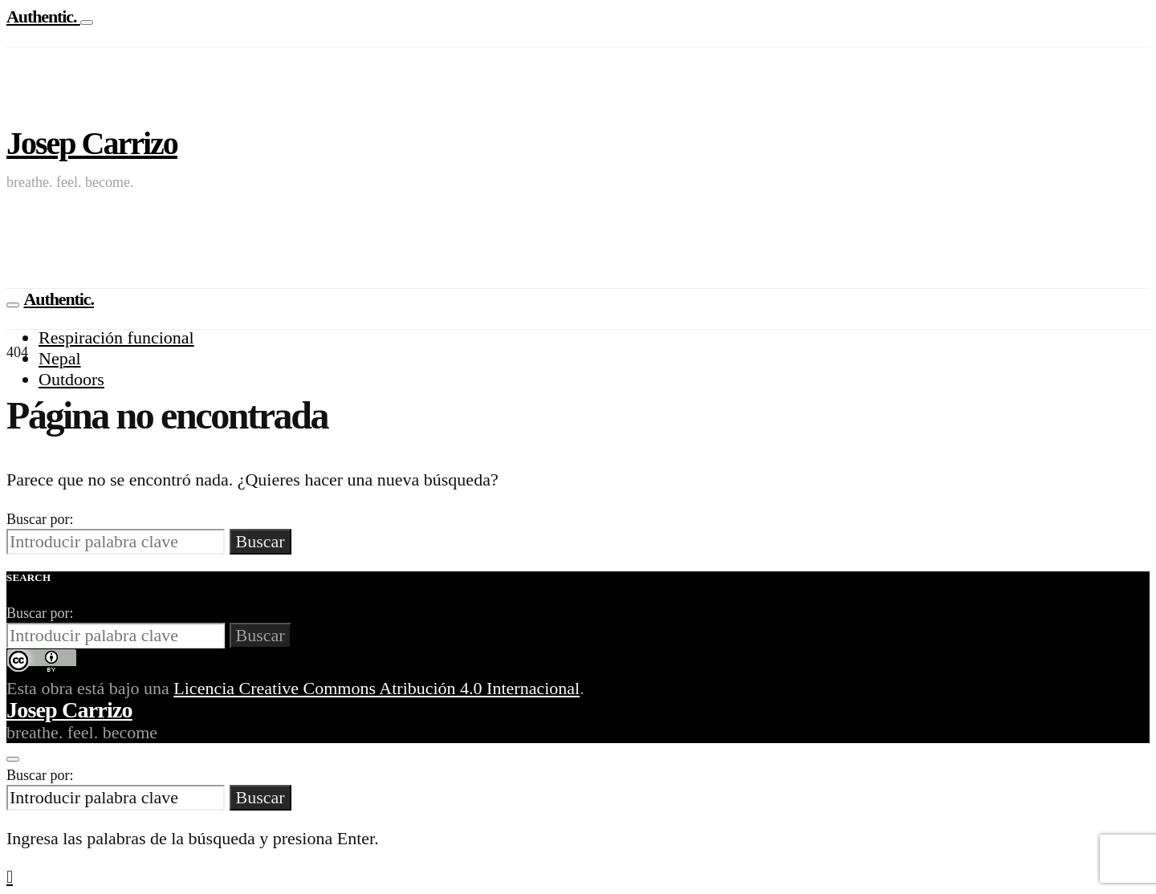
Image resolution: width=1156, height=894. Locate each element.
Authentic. (43, 16)
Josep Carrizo (91, 143)
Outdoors (71, 379)
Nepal (60, 358)
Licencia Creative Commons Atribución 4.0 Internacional (376, 688)
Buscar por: (39, 519)
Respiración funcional (116, 337)
